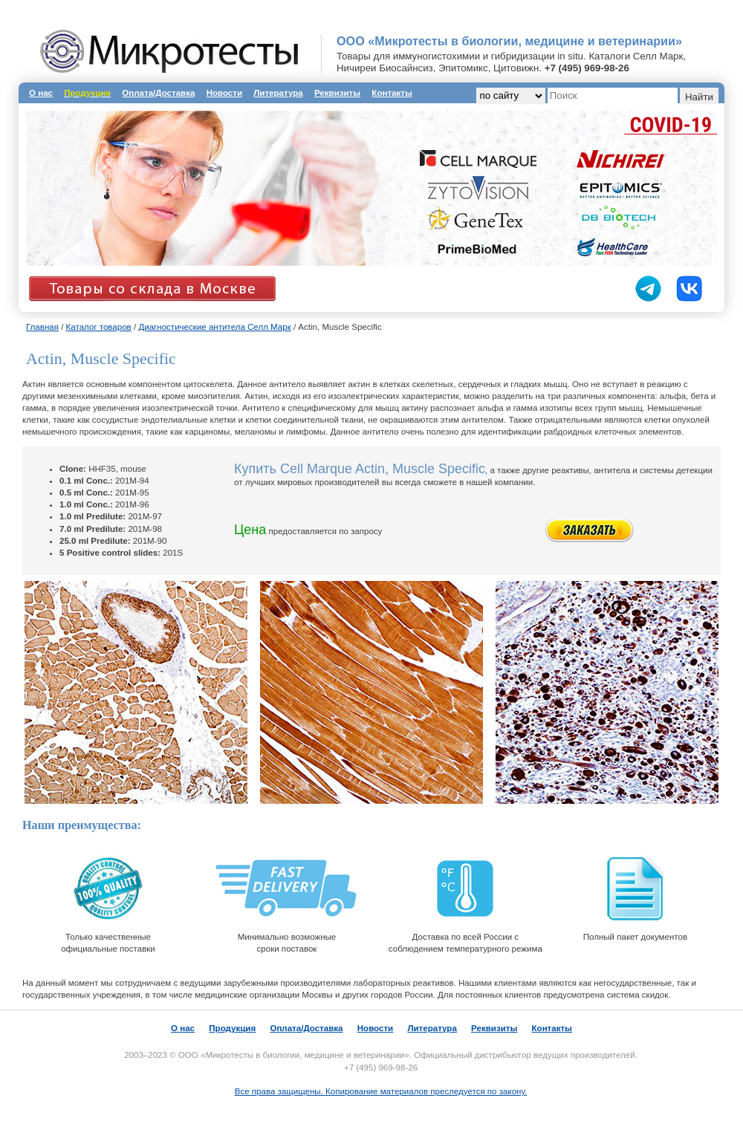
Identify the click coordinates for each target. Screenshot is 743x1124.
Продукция (232, 1028)
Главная (42, 326)
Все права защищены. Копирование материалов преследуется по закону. (381, 1091)
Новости (224, 92)
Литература (277, 92)
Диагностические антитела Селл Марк (214, 326)
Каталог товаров (99, 326)
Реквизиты (337, 92)
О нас (41, 92)
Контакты (392, 92)
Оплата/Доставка (158, 92)
